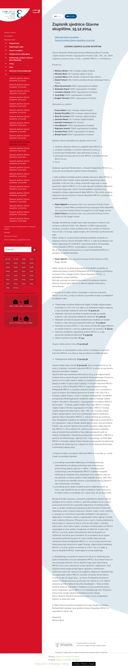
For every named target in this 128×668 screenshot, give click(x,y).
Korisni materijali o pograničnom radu (17, 240)
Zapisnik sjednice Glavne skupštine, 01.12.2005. (19, 200)
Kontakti (7, 232)
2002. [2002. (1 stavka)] (16, 263)
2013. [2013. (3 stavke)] (8, 275)
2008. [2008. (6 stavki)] (31, 267)
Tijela (11, 67)
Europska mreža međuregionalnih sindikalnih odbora (20, 228)
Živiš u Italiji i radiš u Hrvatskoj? (21, 303)
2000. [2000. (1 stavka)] (32, 259)
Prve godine (8, 36)
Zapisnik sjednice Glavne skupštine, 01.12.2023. (19, 86)
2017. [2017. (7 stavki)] (8, 279)
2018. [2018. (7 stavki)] (16, 279)
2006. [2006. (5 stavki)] (16, 267)
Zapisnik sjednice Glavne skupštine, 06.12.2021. (19, 98)
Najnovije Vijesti (9, 40)
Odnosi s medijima (16, 50)
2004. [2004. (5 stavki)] (31, 263)
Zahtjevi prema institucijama (19, 54)
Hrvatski (67, 656)
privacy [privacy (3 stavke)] (16, 288)
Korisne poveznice (10, 236)
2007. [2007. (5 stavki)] (24, 267)
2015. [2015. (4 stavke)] (24, 275)
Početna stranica (10, 32)
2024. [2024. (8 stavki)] (32, 284)
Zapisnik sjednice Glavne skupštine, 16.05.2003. (19, 213)
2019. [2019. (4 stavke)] (24, 279)
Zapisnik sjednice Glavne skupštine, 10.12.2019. (19, 111)
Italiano (59, 656)
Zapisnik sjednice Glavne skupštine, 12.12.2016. (19, 130)
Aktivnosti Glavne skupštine (19, 74)
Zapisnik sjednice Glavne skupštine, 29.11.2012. (19, 156)
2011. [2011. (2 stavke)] (23, 271)
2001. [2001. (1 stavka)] (8, 263)
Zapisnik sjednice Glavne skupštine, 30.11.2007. (19, 188)
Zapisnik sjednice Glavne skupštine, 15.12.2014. (19, 143)
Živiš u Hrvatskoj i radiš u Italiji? (21, 319)
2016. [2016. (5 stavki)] (32, 275)
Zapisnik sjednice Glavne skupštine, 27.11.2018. (19, 117)
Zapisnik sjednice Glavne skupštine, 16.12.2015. (19, 137)
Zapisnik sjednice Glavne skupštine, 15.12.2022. (19, 92)
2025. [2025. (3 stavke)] (8, 288)
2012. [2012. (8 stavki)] (31, 271)
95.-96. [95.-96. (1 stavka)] (8, 259)
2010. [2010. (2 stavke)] (16, 271)
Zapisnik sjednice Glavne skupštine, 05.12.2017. (19, 124)
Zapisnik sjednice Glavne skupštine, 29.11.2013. (19, 149)
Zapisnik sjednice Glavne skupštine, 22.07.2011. (19, 162)
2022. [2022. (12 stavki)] (16, 284)
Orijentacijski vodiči (16, 47)
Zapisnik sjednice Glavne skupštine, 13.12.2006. (19, 194)
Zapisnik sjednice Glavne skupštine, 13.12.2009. (19, 175)
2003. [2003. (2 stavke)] (24, 263)
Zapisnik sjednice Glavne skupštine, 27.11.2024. (19, 79)
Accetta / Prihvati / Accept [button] (84, 664)
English (76, 656)
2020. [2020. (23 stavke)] (31, 279)
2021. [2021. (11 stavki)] (8, 284)
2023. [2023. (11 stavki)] (24, 284)
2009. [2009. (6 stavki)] (8, 271)
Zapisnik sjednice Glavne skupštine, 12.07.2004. (19, 207)
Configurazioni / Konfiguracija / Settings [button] (51, 664)
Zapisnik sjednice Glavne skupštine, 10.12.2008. (19, 181)
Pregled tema (14, 43)
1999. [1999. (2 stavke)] (24, 259)
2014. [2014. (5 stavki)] (16, 275)
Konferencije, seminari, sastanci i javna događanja (21, 59)
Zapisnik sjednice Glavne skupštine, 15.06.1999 (19, 219)
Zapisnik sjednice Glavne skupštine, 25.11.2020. (19, 105)
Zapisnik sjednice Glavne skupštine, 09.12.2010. (19, 168)
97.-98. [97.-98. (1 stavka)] (16, 259)
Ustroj (11, 64)
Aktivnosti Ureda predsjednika (20, 71)
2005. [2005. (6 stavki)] (8, 267)
